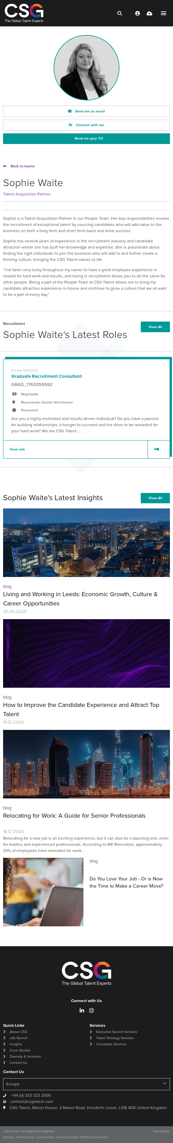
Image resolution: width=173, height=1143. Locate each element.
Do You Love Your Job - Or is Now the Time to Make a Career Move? (126, 882)
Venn (166, 1131)
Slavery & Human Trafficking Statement (82, 1137)
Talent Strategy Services (115, 1037)
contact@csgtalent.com (31, 1101)
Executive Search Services (116, 1031)
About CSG (18, 1031)
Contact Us (18, 1062)
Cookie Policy (45, 1137)
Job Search (18, 1037)
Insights (16, 1044)
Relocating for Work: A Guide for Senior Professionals (74, 815)
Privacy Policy (25, 1137)
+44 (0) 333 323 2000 (30, 1095)
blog (7, 586)
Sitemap (8, 1137)
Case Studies (20, 1050)
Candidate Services (111, 1044)
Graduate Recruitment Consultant (46, 376)
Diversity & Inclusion (25, 1056)
